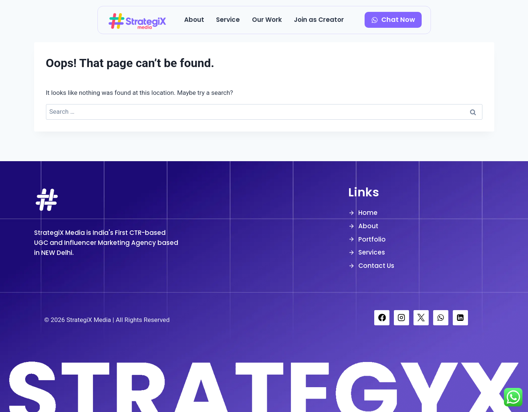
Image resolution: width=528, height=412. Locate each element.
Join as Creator (319, 19)
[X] (421, 317)
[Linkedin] (460, 317)
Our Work (267, 19)
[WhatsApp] (440, 317)
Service (228, 19)
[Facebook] (381, 317)
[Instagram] (401, 317)
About (194, 19)
